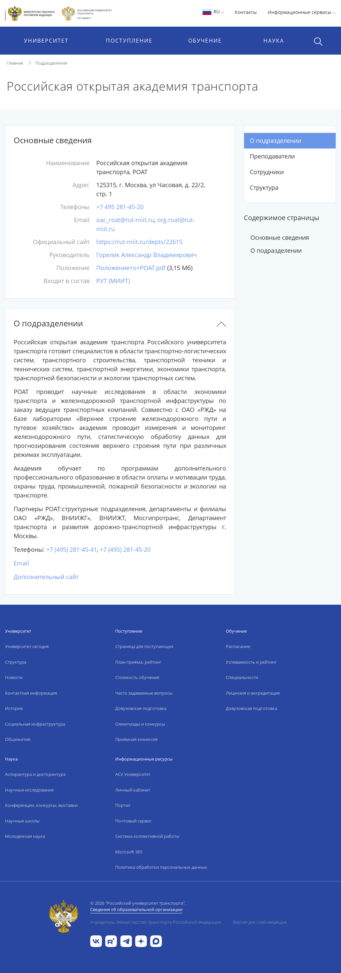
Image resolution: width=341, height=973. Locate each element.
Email (21, 563)
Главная (15, 63)
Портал (122, 805)
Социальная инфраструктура (35, 724)
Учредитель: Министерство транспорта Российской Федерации (155, 922)
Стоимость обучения (137, 677)
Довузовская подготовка (141, 708)
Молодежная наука (25, 836)
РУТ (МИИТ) (113, 281)
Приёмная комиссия (136, 739)
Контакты (246, 12)
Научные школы (22, 821)
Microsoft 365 (128, 852)
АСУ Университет (133, 774)
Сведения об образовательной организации (136, 909)
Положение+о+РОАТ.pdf (131, 268)
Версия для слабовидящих (260, 922)
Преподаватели (272, 156)
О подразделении (275, 141)
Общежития (17, 739)
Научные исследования (29, 790)
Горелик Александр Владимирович (146, 255)
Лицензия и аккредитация (253, 693)
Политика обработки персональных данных (161, 867)
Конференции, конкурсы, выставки (41, 805)
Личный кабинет (132, 790)
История (14, 708)
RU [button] (213, 11)
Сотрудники (267, 172)
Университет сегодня (27, 646)
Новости (14, 677)
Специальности (242, 677)
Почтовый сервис (133, 821)
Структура (264, 187)
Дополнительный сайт (46, 577)
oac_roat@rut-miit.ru (125, 220)
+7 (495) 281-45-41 (71, 549)
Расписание (238, 646)
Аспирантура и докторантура (35, 774)
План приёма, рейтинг (138, 662)
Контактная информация (31, 693)
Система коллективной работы (147, 836)
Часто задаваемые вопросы (143, 693)
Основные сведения (279, 237)
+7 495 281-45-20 (120, 207)
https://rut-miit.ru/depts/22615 (139, 242)
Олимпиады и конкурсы (140, 724)
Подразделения (51, 63)
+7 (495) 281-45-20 (125, 549)
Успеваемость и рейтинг (251, 662)
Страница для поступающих (144, 646)
